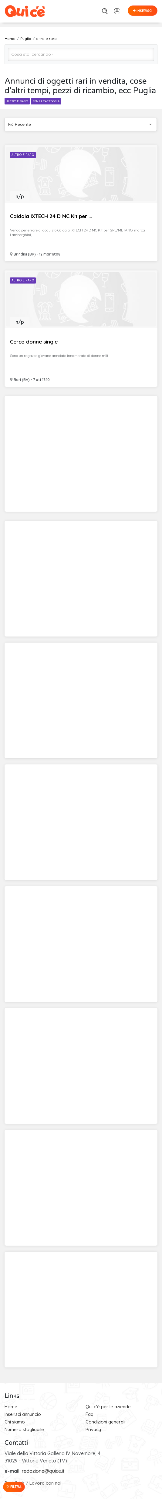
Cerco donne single (34, 341)
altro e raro (17, 101)
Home (11, 1406)
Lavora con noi (45, 1483)
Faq (89, 1414)
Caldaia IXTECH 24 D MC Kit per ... (51, 216)
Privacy (93, 1429)
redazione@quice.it (43, 1471)
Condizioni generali (105, 1422)
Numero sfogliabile (24, 1429)
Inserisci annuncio (23, 1414)
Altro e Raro (23, 155)
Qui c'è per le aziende (108, 1406)
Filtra (14, 1486)
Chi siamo (15, 1422)
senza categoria (46, 101)
